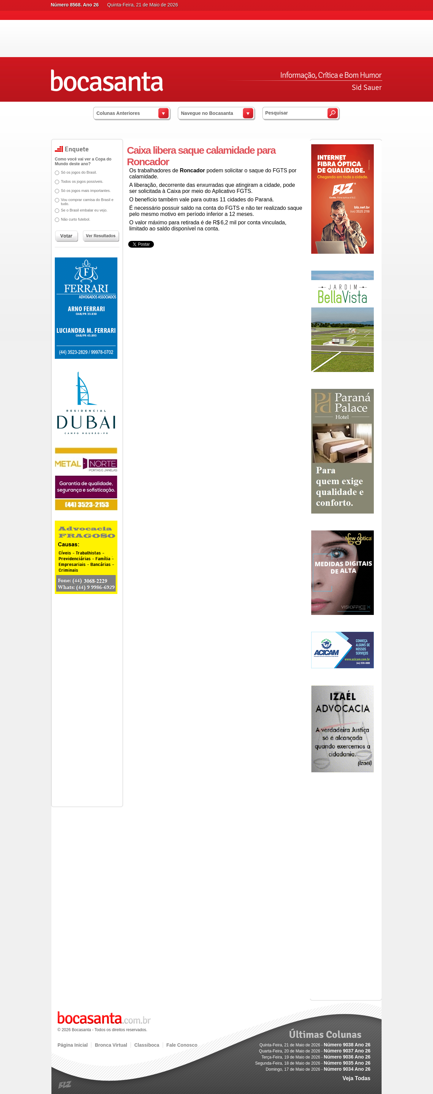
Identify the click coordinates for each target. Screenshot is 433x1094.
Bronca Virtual (111, 1045)
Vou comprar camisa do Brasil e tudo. (85, 202)
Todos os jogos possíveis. (80, 181)
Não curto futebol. (73, 219)
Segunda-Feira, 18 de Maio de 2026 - (312, 1063)
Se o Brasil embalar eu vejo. (82, 210)
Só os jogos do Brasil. (76, 172)
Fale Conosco (182, 1045)
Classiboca (146, 1045)
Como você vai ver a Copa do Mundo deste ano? (80, 161)
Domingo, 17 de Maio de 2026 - (318, 1069)
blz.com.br (65, 1085)
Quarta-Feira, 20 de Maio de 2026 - (314, 1051)
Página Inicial (73, 1045)
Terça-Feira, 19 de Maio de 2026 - (315, 1057)
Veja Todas (356, 1078)
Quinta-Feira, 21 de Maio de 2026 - (314, 1045)
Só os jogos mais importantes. (83, 191)
